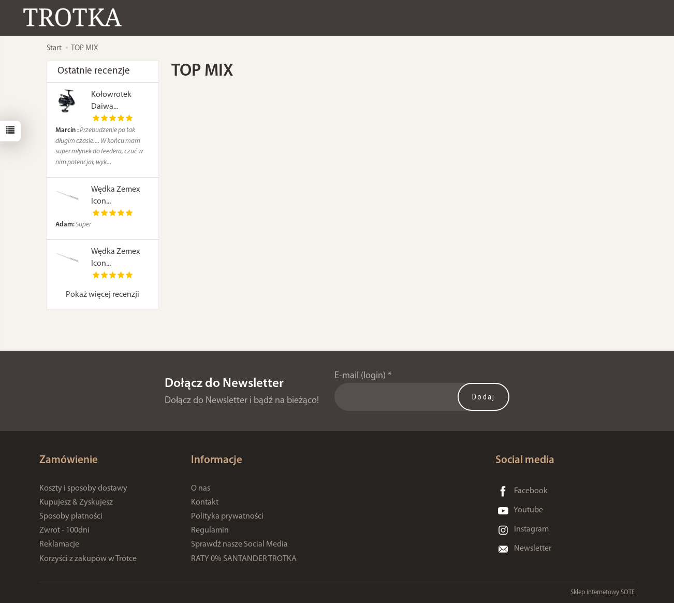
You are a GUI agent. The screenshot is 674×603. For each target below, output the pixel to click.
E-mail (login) (360, 376)
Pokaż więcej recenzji (102, 295)
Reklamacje (59, 544)
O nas (200, 488)
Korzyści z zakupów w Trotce (88, 559)
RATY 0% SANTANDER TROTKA (244, 559)
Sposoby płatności (70, 516)
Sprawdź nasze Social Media (239, 544)
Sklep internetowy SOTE (602, 592)
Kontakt (204, 502)
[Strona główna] (75, 17)
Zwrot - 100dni (64, 530)
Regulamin (210, 530)
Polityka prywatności (227, 516)
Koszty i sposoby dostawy (83, 488)
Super (73, 224)
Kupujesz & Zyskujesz (76, 502)
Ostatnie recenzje (93, 71)
